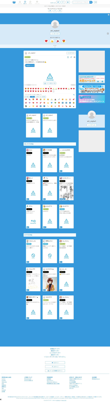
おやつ (37, 96)
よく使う (27, 96)
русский (4, 390)
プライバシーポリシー (52, 382)
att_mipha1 (55, 31)
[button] (0, 399)
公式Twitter (72, 380)
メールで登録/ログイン (55, 370)
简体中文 (4, 385)
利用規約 (49, 379)
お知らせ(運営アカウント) (75, 379)
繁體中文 (4, 386)
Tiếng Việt (4, 382)
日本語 (3, 391)
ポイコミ (71, 388)
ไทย (3, 388)
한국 (3, 383)
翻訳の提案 (8, 377)
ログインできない (73, 385)
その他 (43, 96)
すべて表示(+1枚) (50, 83)
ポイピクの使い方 (28, 380)
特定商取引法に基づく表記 (53, 383)
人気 (32, 96)
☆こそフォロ (55, 34)
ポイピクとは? (27, 379)
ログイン (55, 362)
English (3, 379)
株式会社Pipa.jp (96, 379)
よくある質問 (72, 382)
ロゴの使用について (74, 386)
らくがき (27, 57)
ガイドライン (50, 380)
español (4, 380)
